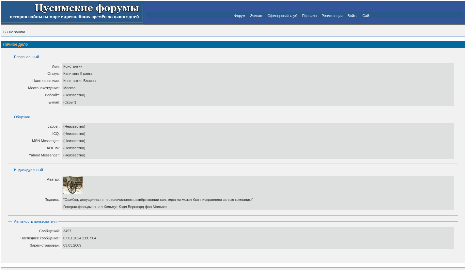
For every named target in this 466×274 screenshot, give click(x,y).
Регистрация (332, 16)
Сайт (367, 16)
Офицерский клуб (282, 16)
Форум (239, 16)
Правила (309, 16)
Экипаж (256, 16)
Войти (353, 16)
